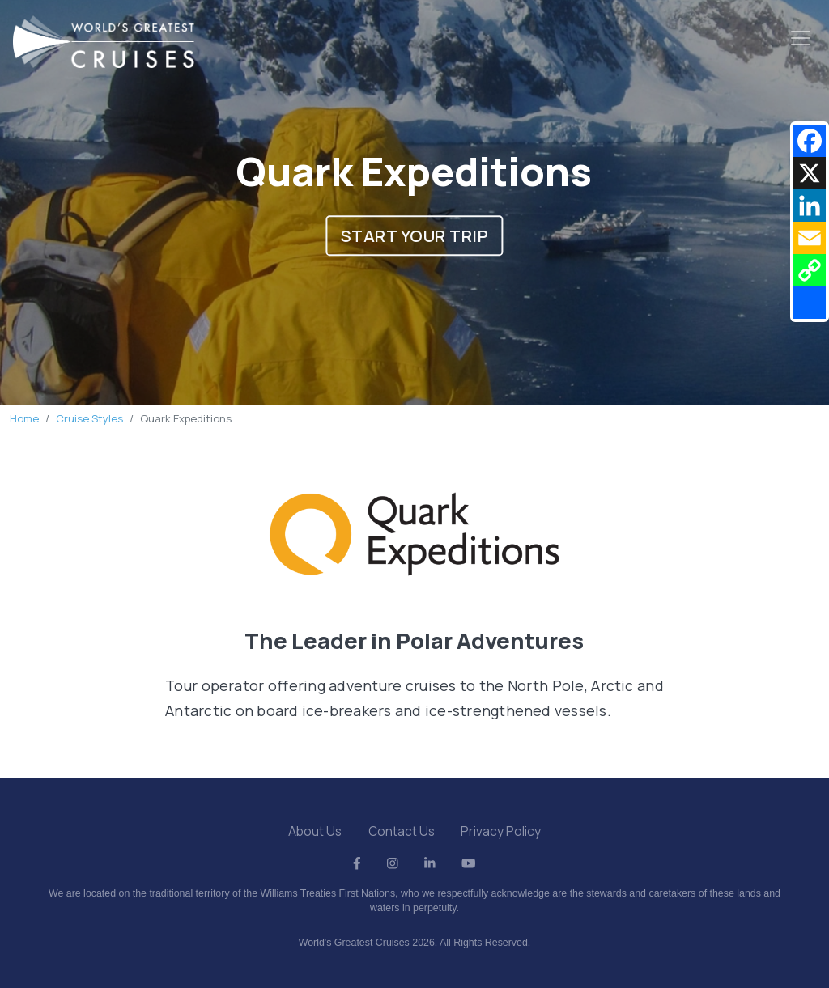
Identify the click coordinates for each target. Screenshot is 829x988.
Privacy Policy (501, 831)
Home (24, 418)
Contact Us (401, 831)
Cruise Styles (89, 418)
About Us (315, 831)
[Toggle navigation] (801, 38)
